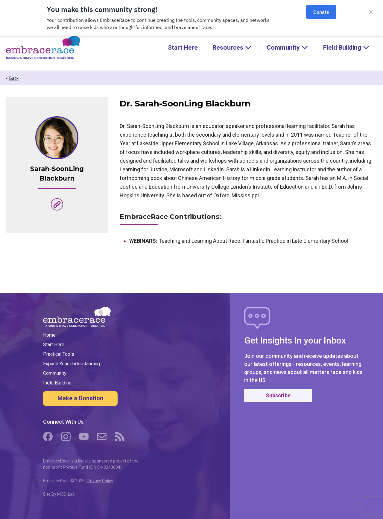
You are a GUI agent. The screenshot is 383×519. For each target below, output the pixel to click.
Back (14, 78)
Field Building (57, 383)
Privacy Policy (100, 480)
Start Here (183, 47)
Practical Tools (58, 354)
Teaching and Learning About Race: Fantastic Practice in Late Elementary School (238, 241)
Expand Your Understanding (71, 364)
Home (49, 335)
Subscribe (278, 395)
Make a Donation (80, 398)
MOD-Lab (66, 494)
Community (54, 373)
